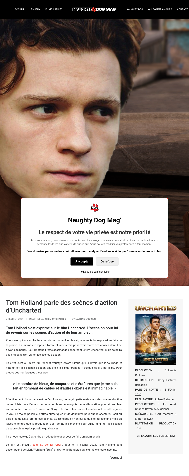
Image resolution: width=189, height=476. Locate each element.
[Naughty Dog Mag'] (94, 9)
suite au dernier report (47, 401)
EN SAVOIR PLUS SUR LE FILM (156, 392)
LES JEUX (35, 9)
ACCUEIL (19, 9)
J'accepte (81, 261)
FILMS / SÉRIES (54, 9)
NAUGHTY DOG (135, 9)
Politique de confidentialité (95, 271)
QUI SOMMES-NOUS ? (160, 9)
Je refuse (107, 261)
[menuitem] (19, 9)
